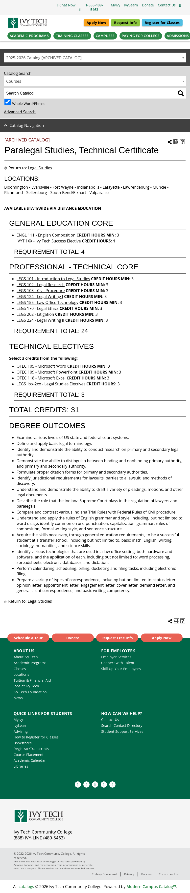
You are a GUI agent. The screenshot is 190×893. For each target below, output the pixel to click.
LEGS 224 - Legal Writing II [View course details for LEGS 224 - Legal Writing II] (40, 320)
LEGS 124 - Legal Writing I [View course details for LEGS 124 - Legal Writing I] (40, 296)
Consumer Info (169, 874)
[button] (167, 5)
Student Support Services (122, 731)
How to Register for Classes (36, 737)
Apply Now (96, 22)
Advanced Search (20, 112)
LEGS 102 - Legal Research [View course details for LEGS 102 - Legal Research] (41, 284)
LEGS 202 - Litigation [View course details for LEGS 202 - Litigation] (35, 314)
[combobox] (95, 57)
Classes (20, 668)
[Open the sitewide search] (180, 5)
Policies (146, 874)
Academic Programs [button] (29, 35)
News (18, 697)
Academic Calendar (30, 760)
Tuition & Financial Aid (32, 680)
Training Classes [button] (72, 35)
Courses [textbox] (13, 81)
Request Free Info (117, 637)
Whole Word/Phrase (28, 103)
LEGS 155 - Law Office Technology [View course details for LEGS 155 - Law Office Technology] (47, 302)
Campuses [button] (105, 35)
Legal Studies (40, 168)
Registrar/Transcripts (31, 748)
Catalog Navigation (26, 125)
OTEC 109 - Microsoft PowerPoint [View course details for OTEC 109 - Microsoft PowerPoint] (47, 372)
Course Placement (29, 754)
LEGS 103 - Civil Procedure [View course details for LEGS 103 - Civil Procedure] (41, 290)
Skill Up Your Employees (121, 668)
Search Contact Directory (121, 725)
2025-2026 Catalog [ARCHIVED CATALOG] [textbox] (44, 57)
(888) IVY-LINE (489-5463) (39, 838)
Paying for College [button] (141, 35)
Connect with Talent (117, 662)
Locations (21, 674)
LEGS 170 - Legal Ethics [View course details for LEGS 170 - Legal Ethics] (38, 308)
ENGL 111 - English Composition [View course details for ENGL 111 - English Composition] (46, 235)
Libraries (21, 766)
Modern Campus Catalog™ (151, 886)
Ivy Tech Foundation (30, 692)
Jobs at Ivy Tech (26, 686)
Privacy (129, 874)
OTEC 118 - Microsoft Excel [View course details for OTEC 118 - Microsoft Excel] (41, 378)
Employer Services (116, 657)
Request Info (125, 22)
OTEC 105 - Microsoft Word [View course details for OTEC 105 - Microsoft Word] (41, 366)
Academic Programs (30, 662)
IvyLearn (20, 725)
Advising (21, 731)
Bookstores (23, 743)
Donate (72, 637)
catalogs (26, 886)
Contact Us (110, 719)
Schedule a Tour (28, 637)
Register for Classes (162, 22)
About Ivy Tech (26, 657)
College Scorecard (104, 874)
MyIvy (18, 719)
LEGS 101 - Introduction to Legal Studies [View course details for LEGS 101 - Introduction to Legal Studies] (53, 278)
